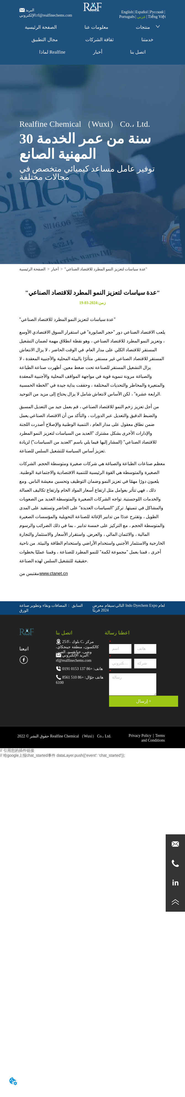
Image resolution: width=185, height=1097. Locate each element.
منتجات (148, 27)
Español (141, 12)
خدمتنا (147, 39)
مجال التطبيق (44, 39)
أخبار (97, 52)
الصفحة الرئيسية (41, 27)
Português (127, 17)
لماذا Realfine (52, 52)
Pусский (156, 12)
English (127, 12)
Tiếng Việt (157, 17)
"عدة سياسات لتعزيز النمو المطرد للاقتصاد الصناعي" (105, 269)
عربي (141, 17)
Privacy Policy (140, 736)
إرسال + (143, 701)
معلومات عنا (96, 27)
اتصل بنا (138, 52)
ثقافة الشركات (99, 39)
